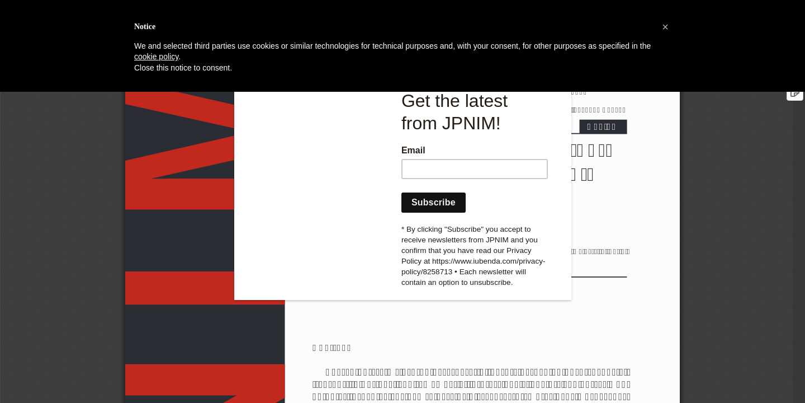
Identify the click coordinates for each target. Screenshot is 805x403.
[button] (665, 27)
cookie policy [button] (156, 56)
